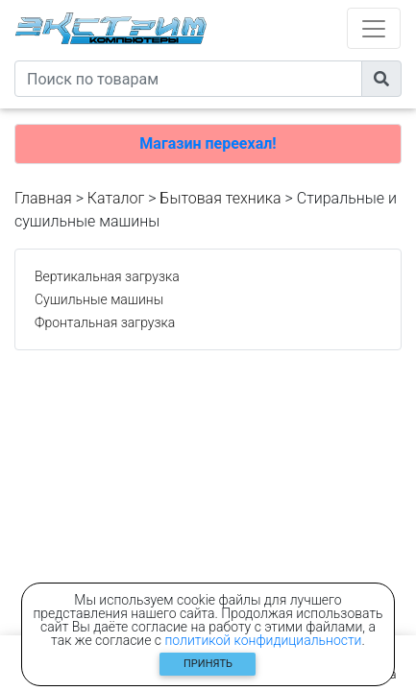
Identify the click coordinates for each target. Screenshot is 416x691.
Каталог (115, 198)
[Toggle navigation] (374, 28)
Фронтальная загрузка (105, 322)
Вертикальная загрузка (107, 276)
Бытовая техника (220, 198)
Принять (208, 663)
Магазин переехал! (207, 143)
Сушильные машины (99, 299)
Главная (43, 198)
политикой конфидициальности (263, 640)
